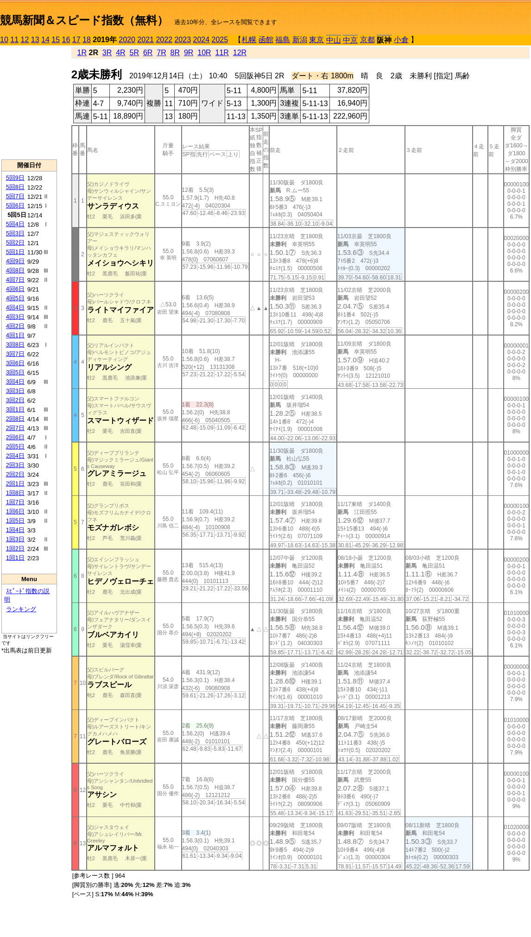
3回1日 (15, 409)
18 (86, 40)
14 (45, 40)
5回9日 (15, 177)
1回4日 (15, 529)
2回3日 (15, 465)
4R (120, 53)
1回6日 (15, 511)
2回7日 (15, 427)
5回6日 (15, 205)
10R (204, 53)
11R (222, 53)
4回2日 (15, 326)
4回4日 (15, 307)
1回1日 (15, 557)
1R (82, 53)
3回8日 (15, 344)
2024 (201, 40)
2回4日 (15, 455)
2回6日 (15, 437)
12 (25, 40)
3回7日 (15, 353)
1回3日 (15, 539)
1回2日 (15, 548)
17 (76, 40)
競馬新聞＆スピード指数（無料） (84, 20)
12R (240, 53)
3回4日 (15, 381)
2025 (220, 40)
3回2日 (15, 400)
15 (55, 40)
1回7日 (15, 502)
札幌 (248, 40)
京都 (367, 40)
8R (175, 53)
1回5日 (15, 520)
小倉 (401, 40)
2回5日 (15, 446)
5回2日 (15, 242)
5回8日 (15, 187)
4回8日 (15, 270)
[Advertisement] (29, 102)
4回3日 (15, 316)
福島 (282, 40)
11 (14, 40)
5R (134, 53)
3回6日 (15, 363)
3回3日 (15, 390)
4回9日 (15, 261)
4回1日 (15, 335)
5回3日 (15, 233)
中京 (350, 40)
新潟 (299, 40)
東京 (316, 40)
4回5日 (15, 298)
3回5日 (15, 372)
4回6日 (15, 288)
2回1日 (15, 483)
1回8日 (15, 492)
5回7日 (15, 196)
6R (147, 53)
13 (35, 40)
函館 (266, 40)
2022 (164, 40)
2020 (127, 40)
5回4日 (15, 224)
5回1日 (15, 251)
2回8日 (15, 418)
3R (107, 53)
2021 (145, 40)
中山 (333, 40)
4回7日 (15, 279)
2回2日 (15, 474)
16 (66, 40)
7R (161, 53)
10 (4, 40)
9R (188, 53)
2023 (182, 40)
